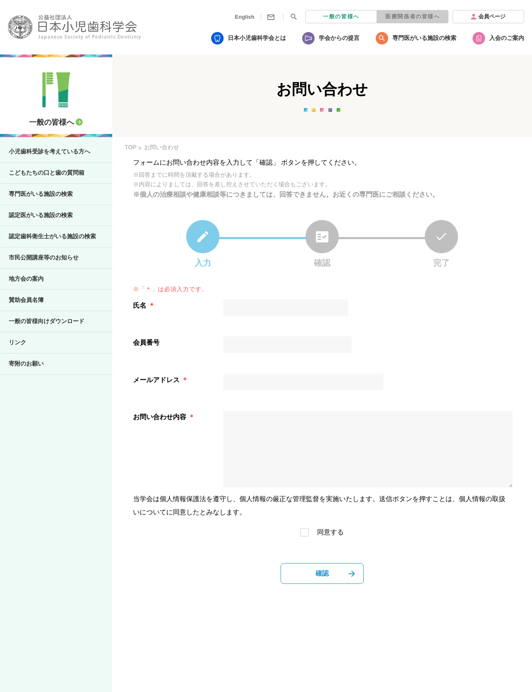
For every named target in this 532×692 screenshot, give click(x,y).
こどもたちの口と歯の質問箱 (46, 172)
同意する (330, 532)
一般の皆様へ (341, 16)
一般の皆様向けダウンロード (46, 321)
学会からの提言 (339, 38)
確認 (322, 573)
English (244, 17)
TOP (131, 147)
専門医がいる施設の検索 (424, 38)
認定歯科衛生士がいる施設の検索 (52, 236)
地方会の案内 (26, 278)
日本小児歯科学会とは (257, 38)
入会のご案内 (506, 38)
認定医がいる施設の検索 (41, 215)
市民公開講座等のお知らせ (44, 257)
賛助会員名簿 (26, 300)
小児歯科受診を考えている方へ (49, 151)
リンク (17, 342)
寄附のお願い (26, 363)
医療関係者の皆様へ (412, 16)
